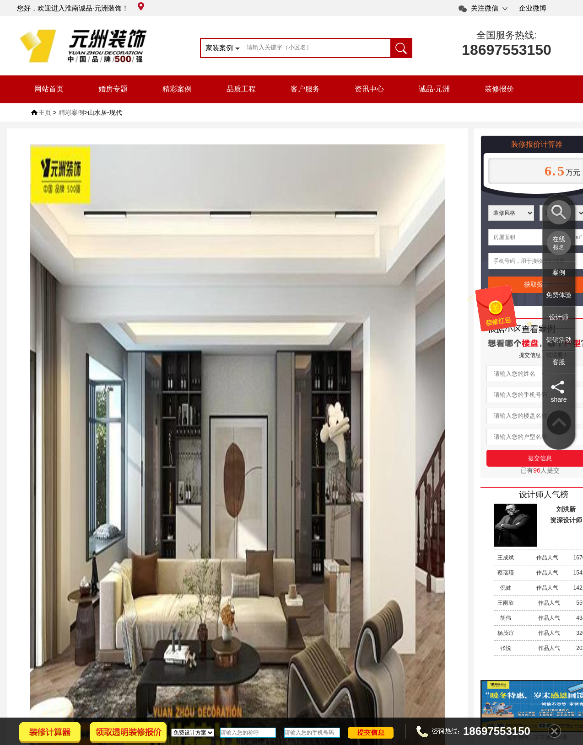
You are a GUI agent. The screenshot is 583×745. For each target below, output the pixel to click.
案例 (558, 272)
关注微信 (484, 8)
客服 (558, 362)
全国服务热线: (506, 35)
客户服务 (305, 89)
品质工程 (241, 89)
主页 (44, 112)
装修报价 (499, 89)
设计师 (558, 317)
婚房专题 (113, 89)
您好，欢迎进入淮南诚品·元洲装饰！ (80, 8)
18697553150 (506, 50)
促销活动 (559, 339)
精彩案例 (177, 89)
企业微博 (532, 8)
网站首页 (49, 89)
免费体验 (559, 294)
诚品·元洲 (434, 89)
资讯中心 (369, 89)
